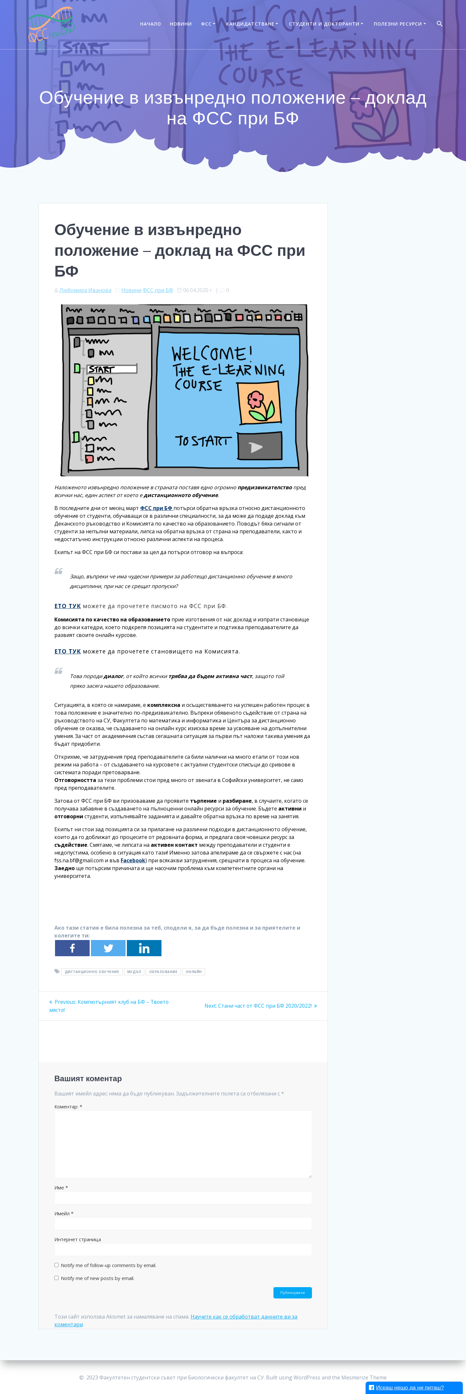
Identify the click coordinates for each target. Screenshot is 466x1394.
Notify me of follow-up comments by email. (108, 1265)
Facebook (133, 860)
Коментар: (68, 1106)
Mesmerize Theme (364, 1377)
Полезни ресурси (398, 24)
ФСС (206, 24)
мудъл (134, 971)
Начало (150, 24)
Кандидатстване (250, 24)
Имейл (63, 1213)
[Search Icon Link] (440, 24)
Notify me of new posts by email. (97, 1278)
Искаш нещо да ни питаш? (406, 1388)
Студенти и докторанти (324, 24)
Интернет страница (77, 1239)
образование (163, 971)
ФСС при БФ (158, 290)
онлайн (194, 971)
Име (61, 1187)
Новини (181, 24)
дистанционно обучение (92, 971)
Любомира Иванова (85, 290)
